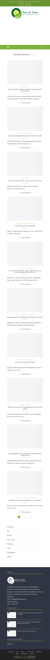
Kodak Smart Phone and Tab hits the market (27, 631)
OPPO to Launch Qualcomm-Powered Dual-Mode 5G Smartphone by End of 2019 (29, 622)
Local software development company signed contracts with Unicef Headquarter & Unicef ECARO (25, 271)
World (39, 1)
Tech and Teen (24, 656)
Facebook (9, 644)
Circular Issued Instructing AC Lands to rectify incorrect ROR (25, 181)
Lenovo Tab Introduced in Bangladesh (25, 225)
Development (23, 133)
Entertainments (11, 552)
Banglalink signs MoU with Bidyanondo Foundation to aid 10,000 (25, 317)
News (18, 268)
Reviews (17, 223)
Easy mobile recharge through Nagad (25, 362)
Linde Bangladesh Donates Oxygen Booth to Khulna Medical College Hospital (24, 454)
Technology (11, 1)
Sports (26, 1)
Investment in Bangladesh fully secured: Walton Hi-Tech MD (25, 136)
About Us (9, 556)
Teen (16, 1)
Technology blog (31, 223)
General (27, 178)
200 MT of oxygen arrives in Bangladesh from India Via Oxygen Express (25, 407)
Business (35, 1)
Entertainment (21, 1)
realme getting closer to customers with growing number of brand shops (30, 613)
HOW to (17, 359)
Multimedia (21, 3)
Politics (30, 1)
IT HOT (26, 3)
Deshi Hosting (24, 657)
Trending (28, 404)
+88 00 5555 (15, 604)
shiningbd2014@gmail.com (18, 599)
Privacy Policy (11, 539)
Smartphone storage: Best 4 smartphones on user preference (25, 500)
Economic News (31, 133)
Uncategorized (30, 314)
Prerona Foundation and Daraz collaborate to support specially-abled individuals (25, 90)
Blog (30, 3)
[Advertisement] (25, 33)
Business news (25, 86)
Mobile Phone (17, 497)
